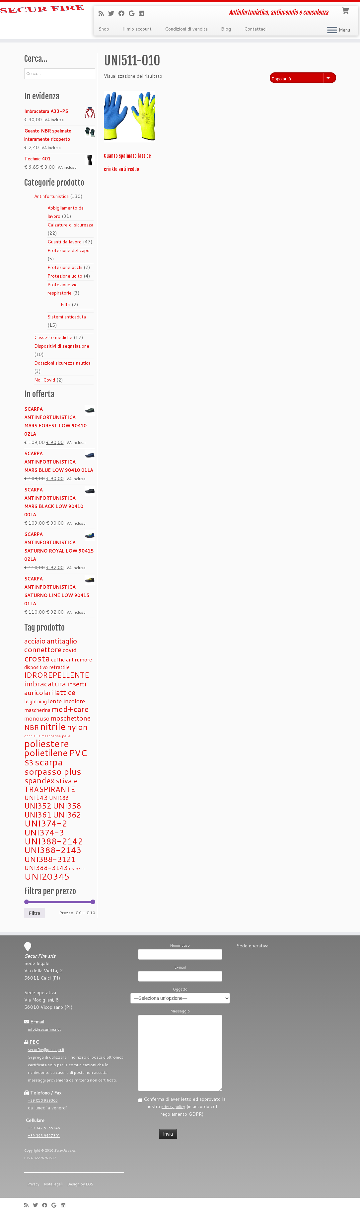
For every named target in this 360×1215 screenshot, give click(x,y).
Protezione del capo (68, 250)
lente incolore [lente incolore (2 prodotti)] (66, 701)
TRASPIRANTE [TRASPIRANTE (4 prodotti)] (49, 789)
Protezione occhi (64, 267)
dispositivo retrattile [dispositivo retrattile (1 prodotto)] (47, 667)
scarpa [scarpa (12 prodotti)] (49, 761)
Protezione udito (64, 276)
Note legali (53, 1184)
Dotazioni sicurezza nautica (62, 363)
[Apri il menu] (332, 31)
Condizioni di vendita (186, 29)
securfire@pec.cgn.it (46, 1049)
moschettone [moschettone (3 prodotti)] (71, 718)
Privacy (33, 1184)
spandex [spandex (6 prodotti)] (39, 780)
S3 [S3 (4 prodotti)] (29, 762)
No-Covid (44, 380)
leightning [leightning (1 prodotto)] (35, 701)
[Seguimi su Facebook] (123, 13)
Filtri (65, 304)
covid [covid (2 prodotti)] (70, 650)
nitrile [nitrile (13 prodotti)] (53, 726)
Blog (226, 29)
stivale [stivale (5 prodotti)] (67, 780)
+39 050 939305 (43, 1100)
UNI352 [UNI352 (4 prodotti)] (37, 806)
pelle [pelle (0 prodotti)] (66, 735)
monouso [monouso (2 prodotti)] (36, 718)
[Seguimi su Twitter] (113, 13)
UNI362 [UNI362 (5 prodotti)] (67, 814)
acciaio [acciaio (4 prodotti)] (34, 641)
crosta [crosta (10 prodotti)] (37, 658)
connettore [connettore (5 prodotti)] (42, 649)
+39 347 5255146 (44, 1128)
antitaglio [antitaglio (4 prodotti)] (62, 641)
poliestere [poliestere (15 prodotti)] (46, 743)
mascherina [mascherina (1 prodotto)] (37, 710)
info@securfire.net (44, 1029)
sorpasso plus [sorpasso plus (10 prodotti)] (52, 771)
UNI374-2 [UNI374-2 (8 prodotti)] (45, 823)
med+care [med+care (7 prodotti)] (70, 709)
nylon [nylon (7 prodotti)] (77, 727)
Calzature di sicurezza (70, 224)
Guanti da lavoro (64, 241)
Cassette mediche (53, 337)
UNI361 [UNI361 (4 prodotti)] (37, 815)
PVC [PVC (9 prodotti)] (78, 752)
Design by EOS (80, 1184)
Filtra (34, 913)
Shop (104, 29)
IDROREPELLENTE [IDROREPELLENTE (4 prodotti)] (56, 675)
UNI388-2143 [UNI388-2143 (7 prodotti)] (53, 850)
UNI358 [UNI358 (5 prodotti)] (67, 805)
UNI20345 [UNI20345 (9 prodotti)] (47, 876)
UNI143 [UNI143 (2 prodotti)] (36, 797)
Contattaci (255, 29)
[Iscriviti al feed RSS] (103, 13)
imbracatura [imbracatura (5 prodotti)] (45, 683)
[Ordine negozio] (303, 77)
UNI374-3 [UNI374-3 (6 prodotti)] (44, 832)
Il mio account (137, 29)
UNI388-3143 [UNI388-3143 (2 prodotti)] (46, 867)
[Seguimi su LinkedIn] (143, 13)
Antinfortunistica (51, 196)
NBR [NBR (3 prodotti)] (31, 727)
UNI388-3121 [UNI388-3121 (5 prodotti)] (50, 859)
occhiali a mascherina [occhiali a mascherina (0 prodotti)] (42, 735)
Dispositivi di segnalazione (61, 346)
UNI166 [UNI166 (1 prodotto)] (59, 798)
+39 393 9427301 (44, 1135)
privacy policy (173, 1106)
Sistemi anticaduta (66, 316)
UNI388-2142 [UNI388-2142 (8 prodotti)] (53, 841)
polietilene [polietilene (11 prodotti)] (46, 752)
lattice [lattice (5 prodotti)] (64, 692)
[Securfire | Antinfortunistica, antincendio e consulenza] (42, 15)
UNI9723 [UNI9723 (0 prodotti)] (77, 868)
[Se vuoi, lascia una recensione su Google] (134, 13)
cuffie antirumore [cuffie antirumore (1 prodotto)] (71, 659)
